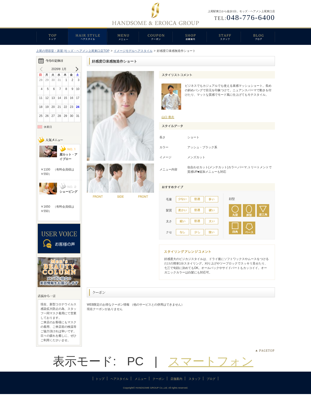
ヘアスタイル (87, 36)
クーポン (155, 36)
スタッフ (224, 36)
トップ (52, 36)
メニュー (123, 36)
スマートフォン (210, 361)
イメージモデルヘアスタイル (133, 51)
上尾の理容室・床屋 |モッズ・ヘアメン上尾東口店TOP (72, 51)
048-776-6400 (251, 17)
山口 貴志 (167, 117)
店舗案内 (189, 36)
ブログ (258, 36)
